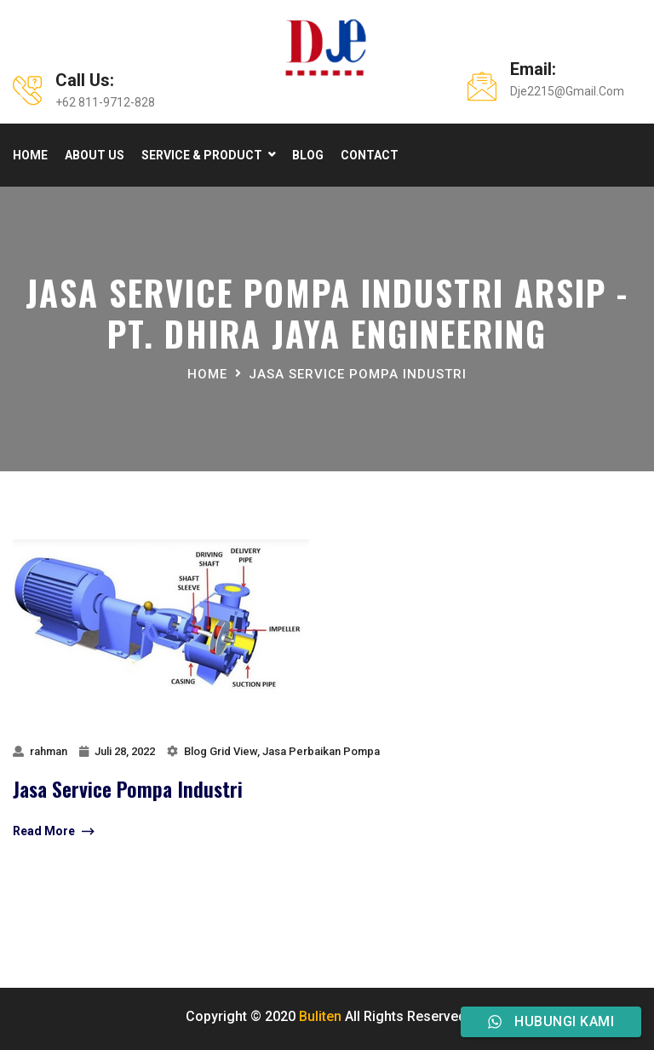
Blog (308, 155)
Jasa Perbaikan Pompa (321, 751)
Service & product (201, 155)
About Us (94, 155)
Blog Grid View (220, 751)
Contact (370, 155)
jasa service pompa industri (358, 374)
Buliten (320, 1016)
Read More (53, 832)
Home (30, 155)
